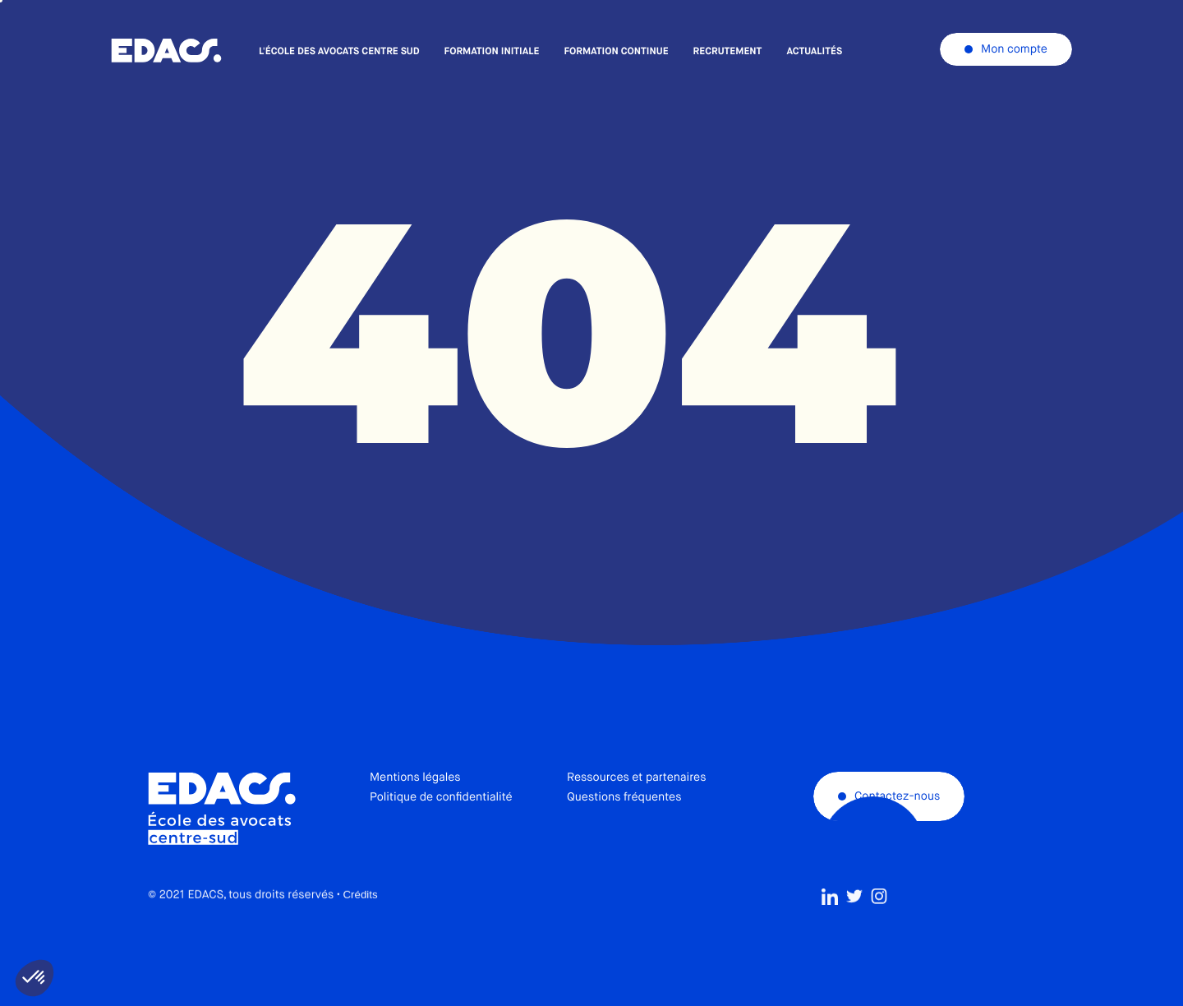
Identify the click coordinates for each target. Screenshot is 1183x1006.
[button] (34, 978)
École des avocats (166, 51)
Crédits (360, 931)
